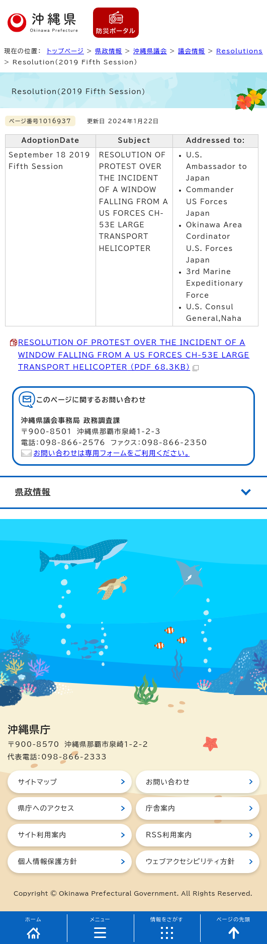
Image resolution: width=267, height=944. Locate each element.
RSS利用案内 (169, 834)
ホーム (33, 919)
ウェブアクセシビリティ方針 (190, 861)
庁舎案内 (160, 808)
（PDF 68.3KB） (133, 355)
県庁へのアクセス (46, 808)
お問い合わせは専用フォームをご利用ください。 (112, 453)
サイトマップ (37, 782)
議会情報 (191, 51)
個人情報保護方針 (47, 861)
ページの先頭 (234, 919)
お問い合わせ (168, 782)
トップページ (65, 51)
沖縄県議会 (150, 51)
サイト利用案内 (42, 834)
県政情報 (108, 51)
